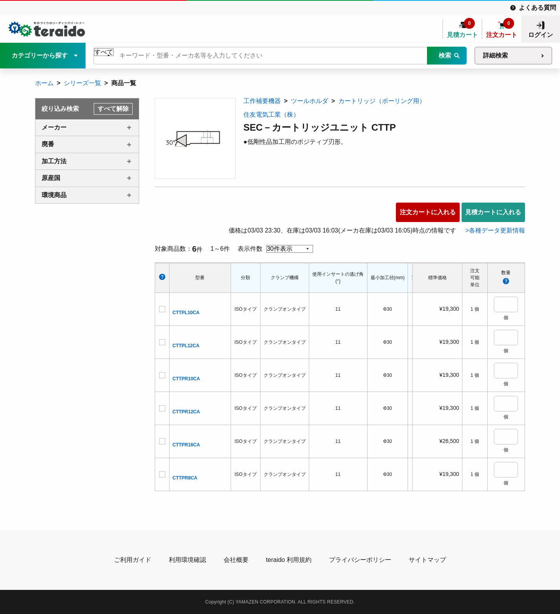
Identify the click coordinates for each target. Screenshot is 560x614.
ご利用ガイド (132, 559)
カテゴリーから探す (40, 55)
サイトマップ (427, 559)
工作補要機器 (262, 101)
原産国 (51, 178)
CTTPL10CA (186, 312)
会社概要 (236, 559)
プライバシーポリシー (360, 559)
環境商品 (54, 195)
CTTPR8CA (185, 478)
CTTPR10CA (186, 378)
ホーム (44, 83)
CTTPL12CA (186, 345)
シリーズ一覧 (82, 83)
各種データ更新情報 (497, 230)
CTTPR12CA (186, 412)
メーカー (54, 127)
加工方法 (54, 161)
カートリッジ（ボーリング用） (381, 101)
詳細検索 (495, 55)
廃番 (48, 144)
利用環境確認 (187, 559)
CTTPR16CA (186, 445)
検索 (445, 55)
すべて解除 (113, 108)
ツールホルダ (309, 101)
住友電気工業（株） (271, 114)
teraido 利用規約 (289, 559)
